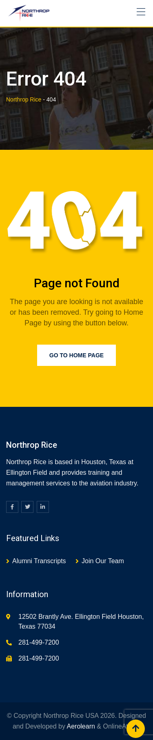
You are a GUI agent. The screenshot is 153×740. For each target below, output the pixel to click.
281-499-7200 (38, 642)
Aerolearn (81, 726)
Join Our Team (103, 560)
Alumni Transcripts (39, 560)
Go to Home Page (76, 355)
